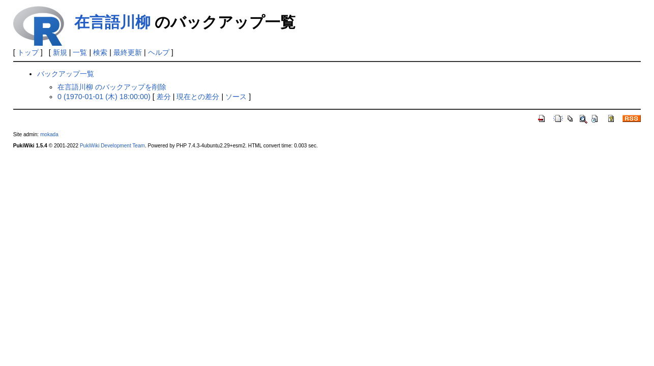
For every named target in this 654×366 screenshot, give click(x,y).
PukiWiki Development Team (112, 145)
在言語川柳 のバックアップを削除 (111, 87)
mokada (49, 134)
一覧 (80, 52)
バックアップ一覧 (65, 74)
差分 (164, 97)
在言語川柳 (112, 22)
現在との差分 (197, 97)
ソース (236, 97)
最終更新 (127, 52)
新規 (60, 52)
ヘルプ (158, 52)
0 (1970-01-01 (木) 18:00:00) (104, 97)
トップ (28, 52)
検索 (100, 52)
